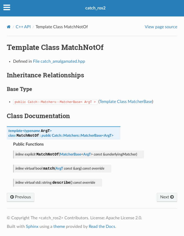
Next (167, 197)
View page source (161, 27)
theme (59, 227)
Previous (20, 197)
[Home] (9, 27)
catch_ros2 (95, 8)
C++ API (23, 27)
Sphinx (32, 227)
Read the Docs (102, 227)
